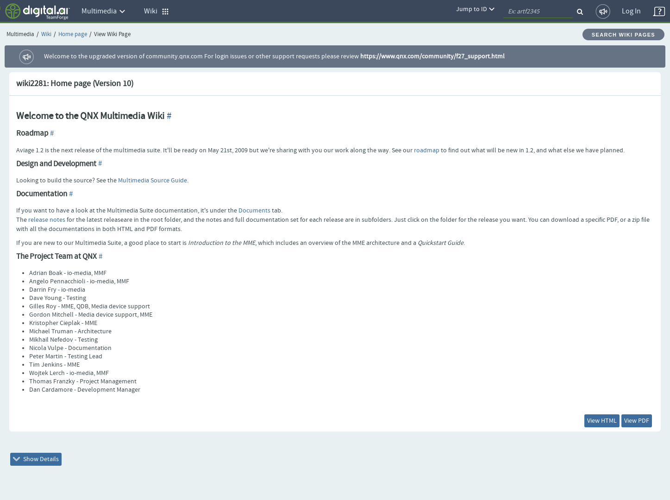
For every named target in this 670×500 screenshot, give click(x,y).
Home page (72, 34)
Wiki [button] (156, 11)
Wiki (46, 34)
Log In (631, 11)
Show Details (36, 459)
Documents (254, 210)
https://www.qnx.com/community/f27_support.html (432, 56)
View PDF (636, 421)
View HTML (602, 421)
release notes (46, 220)
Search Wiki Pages (623, 35)
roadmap (426, 150)
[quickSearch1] (538, 11)
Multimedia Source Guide (152, 180)
